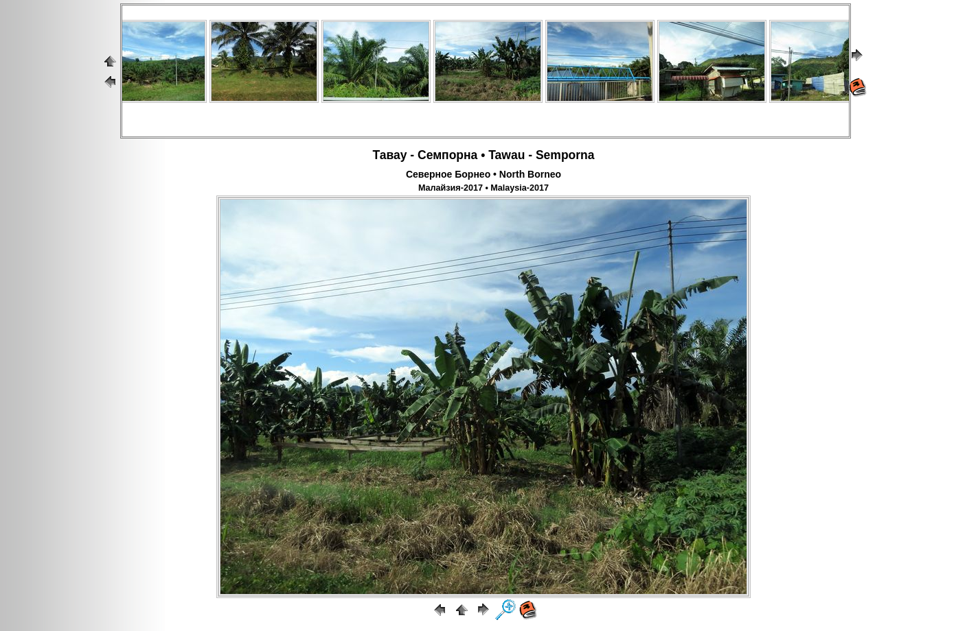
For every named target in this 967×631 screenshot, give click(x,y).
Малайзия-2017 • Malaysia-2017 (483, 188)
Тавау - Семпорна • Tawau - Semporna (483, 155)
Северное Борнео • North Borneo (483, 174)
